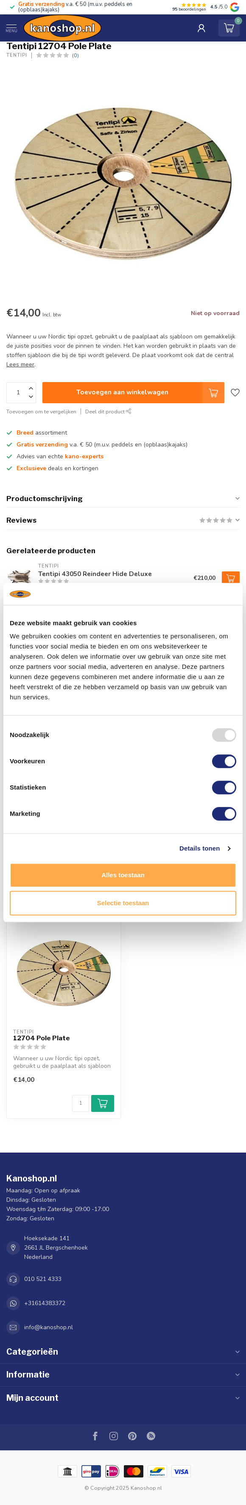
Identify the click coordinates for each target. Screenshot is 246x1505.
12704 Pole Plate (41, 1038)
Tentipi (16, 55)
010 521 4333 (43, 1279)
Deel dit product (108, 411)
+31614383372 (44, 1303)
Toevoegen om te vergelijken (41, 411)
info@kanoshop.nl (48, 1327)
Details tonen (199, 848)
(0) (75, 55)
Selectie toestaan (123, 902)
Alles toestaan (123, 875)
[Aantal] (80, 1103)
